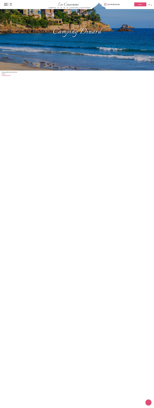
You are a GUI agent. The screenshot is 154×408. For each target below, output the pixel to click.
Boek (140, 4)
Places (3, 73)
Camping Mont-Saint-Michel (9, 72)
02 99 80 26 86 (114, 4)
